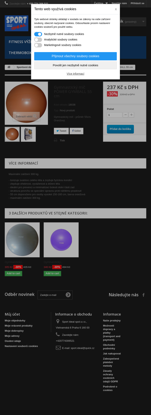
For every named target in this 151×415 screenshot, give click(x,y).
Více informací (75, 73)
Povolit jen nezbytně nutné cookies (75, 65)
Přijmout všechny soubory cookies (75, 56)
